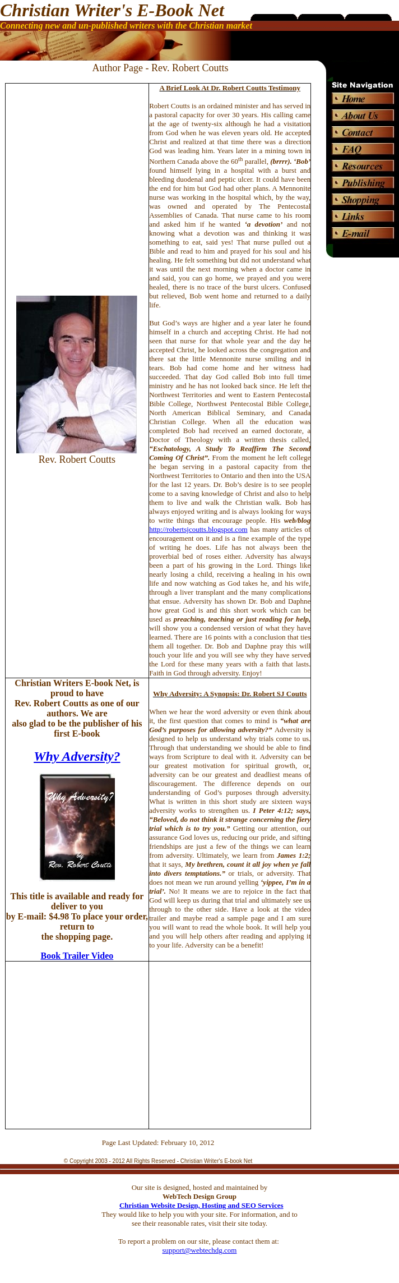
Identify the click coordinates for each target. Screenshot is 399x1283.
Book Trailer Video (76, 955)
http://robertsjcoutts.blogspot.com (198, 529)
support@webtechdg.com (200, 1250)
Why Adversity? (77, 756)
